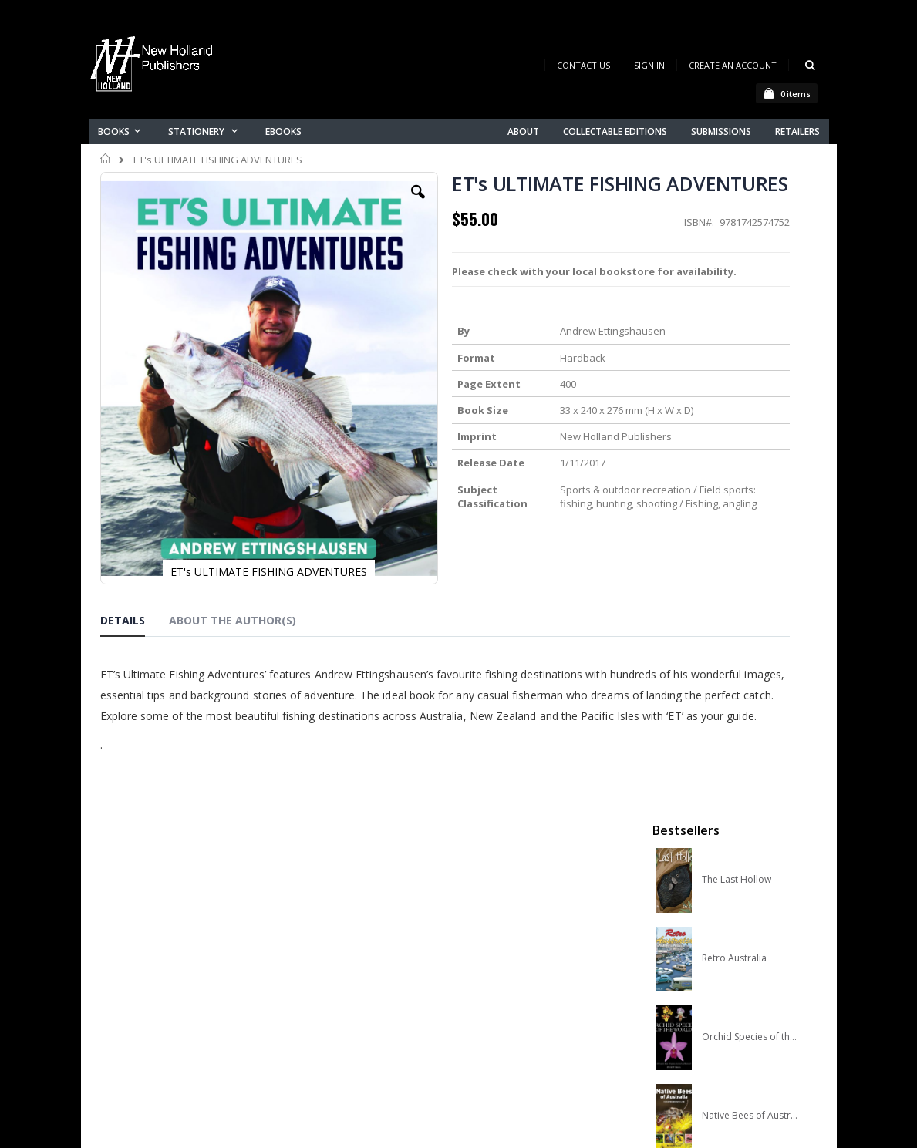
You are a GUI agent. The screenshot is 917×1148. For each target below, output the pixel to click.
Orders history (321, 995)
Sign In (649, 65)
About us (307, 935)
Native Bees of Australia (751, 489)
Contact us (313, 955)
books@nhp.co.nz (144, 957)
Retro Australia (734, 332)
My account (315, 975)
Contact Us (583, 65)
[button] (343, 203)
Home (106, 159)
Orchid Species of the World (751, 411)
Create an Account (733, 65)
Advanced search (330, 1015)
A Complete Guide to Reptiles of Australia (751, 568)
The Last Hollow (736, 253)
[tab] (134, 622)
